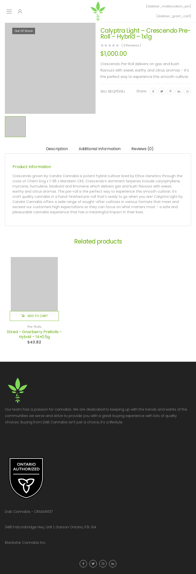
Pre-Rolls (34, 326)
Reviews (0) (142, 149)
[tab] (57, 149)
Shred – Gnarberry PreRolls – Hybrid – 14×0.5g (34, 334)
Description (57, 149)
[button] (34, 316)
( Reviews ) (131, 45)
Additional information (100, 149)
